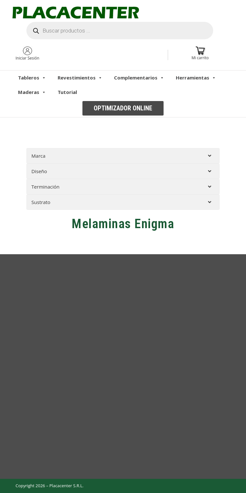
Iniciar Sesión (27, 58)
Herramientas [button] (196, 77)
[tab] (123, 155)
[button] (123, 108)
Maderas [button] (32, 92)
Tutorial (67, 92)
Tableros (32, 77)
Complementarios (139, 77)
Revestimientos (80, 77)
